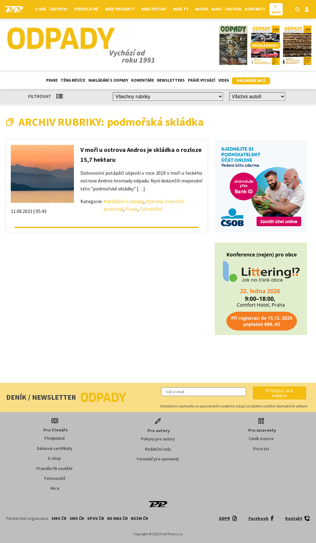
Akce (54, 488)
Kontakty (255, 9)
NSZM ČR (139, 518)
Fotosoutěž (54, 478)
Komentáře (142, 80)
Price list (261, 448)
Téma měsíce (73, 80)
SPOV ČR (95, 518)
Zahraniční (151, 209)
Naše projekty (121, 9)
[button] (279, 393)
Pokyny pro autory (158, 439)
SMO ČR (59, 518)
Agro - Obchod (226, 9)
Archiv (201, 9)
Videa (223, 80)
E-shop (54, 458)
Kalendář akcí (251, 80)
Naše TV (182, 9)
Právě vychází (201, 80)
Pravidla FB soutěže (55, 468)
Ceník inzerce (261, 438)
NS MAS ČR (117, 518)
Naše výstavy (155, 9)
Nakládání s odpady (108, 80)
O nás (40, 9)
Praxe (52, 80)
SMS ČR (77, 518)
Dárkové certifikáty (54, 448)
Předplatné (88, 9)
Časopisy (60, 9)
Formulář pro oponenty (158, 459)
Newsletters (171, 80)
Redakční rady (158, 449)
